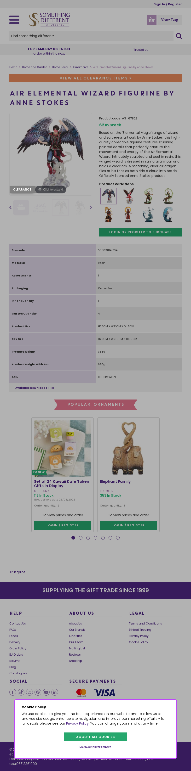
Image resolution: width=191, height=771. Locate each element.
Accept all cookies (95, 737)
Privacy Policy (77, 723)
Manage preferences (96, 747)
